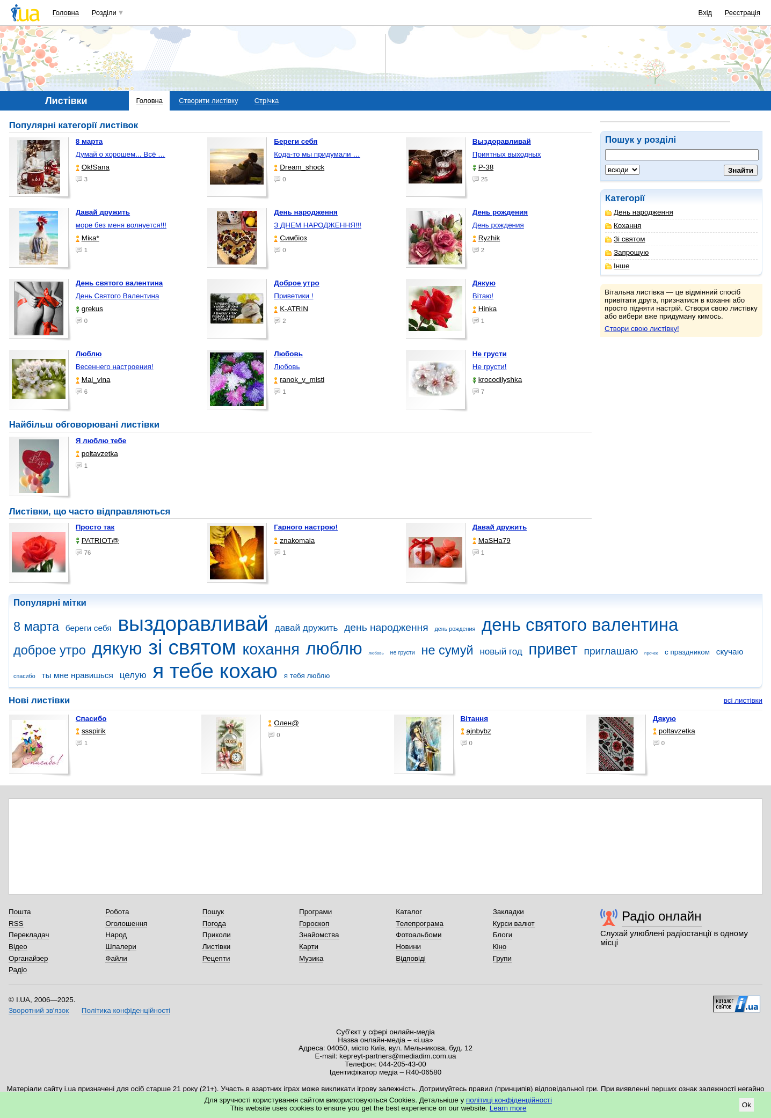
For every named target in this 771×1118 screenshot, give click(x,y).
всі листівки (743, 700)
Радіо (18, 970)
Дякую (664, 719)
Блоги (503, 935)
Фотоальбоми (418, 935)
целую (133, 675)
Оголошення (126, 924)
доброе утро (49, 650)
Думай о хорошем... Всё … (120, 154)
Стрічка (266, 101)
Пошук (213, 912)
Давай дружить (499, 527)
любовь (375, 653)
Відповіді (411, 958)
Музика (311, 958)
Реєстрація (742, 13)
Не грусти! (489, 367)
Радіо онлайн (662, 916)
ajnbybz (476, 731)
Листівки (216, 947)
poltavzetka (97, 454)
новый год (500, 651)
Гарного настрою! (306, 527)
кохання (270, 649)
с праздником (687, 652)
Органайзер (28, 958)
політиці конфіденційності (509, 1100)
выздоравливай (193, 623)
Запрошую (627, 252)
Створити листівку (208, 101)
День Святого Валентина (117, 296)
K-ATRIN (291, 309)
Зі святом (625, 239)
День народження (639, 212)
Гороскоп (314, 924)
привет (553, 649)
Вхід (705, 13)
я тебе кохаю (215, 670)
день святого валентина (580, 625)
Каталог (409, 912)
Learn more (508, 1108)
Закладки (508, 912)
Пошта (20, 912)
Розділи (104, 13)
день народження (386, 627)
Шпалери (120, 947)
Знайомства (319, 935)
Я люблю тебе (101, 441)
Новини (408, 947)
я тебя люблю (307, 676)
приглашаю (611, 651)
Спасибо (91, 719)
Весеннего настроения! (115, 367)
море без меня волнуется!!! (121, 225)
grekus (89, 309)
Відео (18, 947)
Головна (66, 13)
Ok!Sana (93, 167)
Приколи (216, 935)
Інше (617, 266)
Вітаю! (482, 296)
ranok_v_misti (299, 380)
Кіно (500, 947)
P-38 (482, 167)
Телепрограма (419, 924)
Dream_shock (299, 167)
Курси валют (514, 924)
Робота (117, 912)
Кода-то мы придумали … (317, 154)
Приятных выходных (506, 154)
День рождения (498, 225)
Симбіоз (290, 238)
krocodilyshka (497, 380)
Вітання (475, 719)
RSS (16, 924)
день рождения (454, 629)
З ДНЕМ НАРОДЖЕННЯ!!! (317, 225)
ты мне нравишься (77, 675)
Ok (746, 1105)
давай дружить (306, 628)
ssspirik (91, 731)
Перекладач (29, 935)
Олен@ (283, 723)
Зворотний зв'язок (39, 1010)
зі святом (192, 647)
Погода (214, 924)
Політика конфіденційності (126, 1010)
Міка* (87, 238)
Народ (116, 935)
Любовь (287, 367)
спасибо (24, 676)
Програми (315, 912)
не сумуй (447, 650)
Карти (308, 947)
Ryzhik (486, 238)
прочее (651, 653)
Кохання (623, 226)
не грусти (402, 652)
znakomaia (294, 540)
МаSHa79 (491, 540)
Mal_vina (93, 380)
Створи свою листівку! (642, 329)
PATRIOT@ (97, 540)
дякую (117, 648)
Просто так (95, 527)
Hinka (484, 309)
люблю (334, 648)
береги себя (89, 627)
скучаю (730, 651)
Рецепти (216, 958)
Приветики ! (293, 296)
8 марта (36, 627)
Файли (116, 958)
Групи (502, 958)
